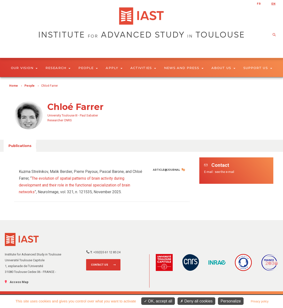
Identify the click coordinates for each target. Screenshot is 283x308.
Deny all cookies (196, 301)
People (88, 68)
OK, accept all (158, 301)
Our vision (24, 68)
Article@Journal (166, 169)
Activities (143, 68)
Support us (257, 68)
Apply (114, 68)
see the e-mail (224, 172)
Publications (19, 146)
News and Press (183, 68)
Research (57, 68)
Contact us (99, 264)
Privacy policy (259, 301)
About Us (223, 68)
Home (13, 85)
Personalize (231, 301)
